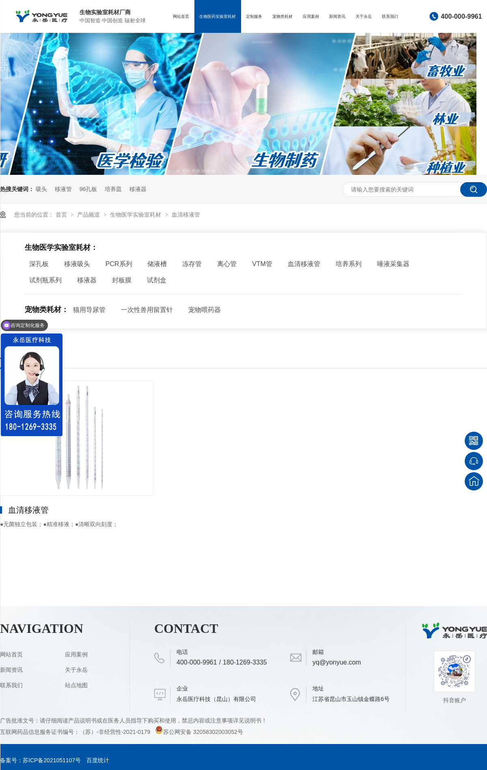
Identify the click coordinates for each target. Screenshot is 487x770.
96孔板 (88, 189)
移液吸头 (77, 263)
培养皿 (113, 189)
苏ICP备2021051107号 (52, 760)
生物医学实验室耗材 (136, 214)
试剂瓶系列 (45, 280)
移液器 (138, 189)
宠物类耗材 (282, 16)
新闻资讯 (337, 16)
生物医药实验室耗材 (217, 16)
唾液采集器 (393, 263)
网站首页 (181, 16)
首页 (62, 214)
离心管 (227, 263)
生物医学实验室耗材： (61, 247)
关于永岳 (364, 16)
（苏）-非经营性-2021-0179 (116, 732)
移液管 (63, 189)
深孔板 (39, 263)
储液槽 (157, 263)
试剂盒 (156, 280)
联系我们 (390, 16)
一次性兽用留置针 (147, 309)
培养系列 (349, 263)
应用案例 (311, 16)
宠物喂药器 (204, 309)
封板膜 (121, 280)
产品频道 (89, 214)
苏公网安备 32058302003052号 (199, 732)
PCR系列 (119, 263)
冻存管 (192, 263)
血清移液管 (186, 214)
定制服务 (254, 16)
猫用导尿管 (89, 309)
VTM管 (262, 263)
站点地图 (76, 685)
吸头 (41, 189)
